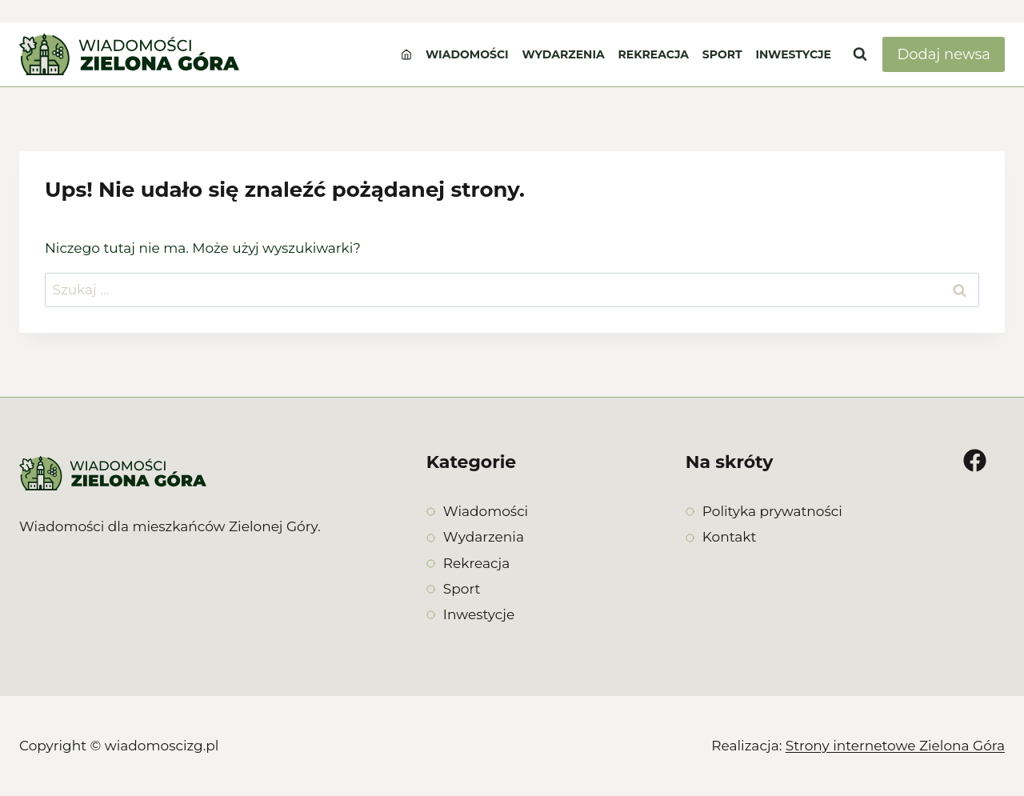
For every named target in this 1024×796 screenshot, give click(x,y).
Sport (722, 54)
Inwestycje (793, 54)
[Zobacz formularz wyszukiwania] (860, 54)
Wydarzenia (563, 54)
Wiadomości (467, 54)
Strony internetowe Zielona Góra (895, 746)
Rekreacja (654, 54)
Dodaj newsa (943, 54)
